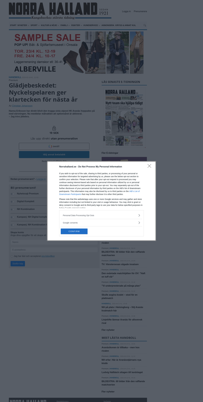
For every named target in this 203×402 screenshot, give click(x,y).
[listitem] (101, 215)
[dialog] (101, 201)
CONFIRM (74, 231)
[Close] (150, 167)
